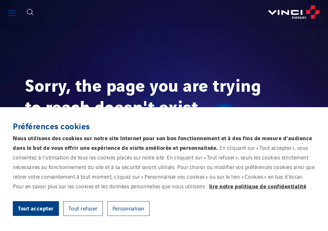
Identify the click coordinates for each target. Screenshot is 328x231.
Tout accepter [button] (36, 208)
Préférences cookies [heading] (51, 126)
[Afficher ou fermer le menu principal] (12, 13)
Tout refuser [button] (83, 208)
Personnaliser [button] (128, 208)
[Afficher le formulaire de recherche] (30, 12)
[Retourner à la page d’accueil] (183, 12)
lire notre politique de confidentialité (258, 186)
